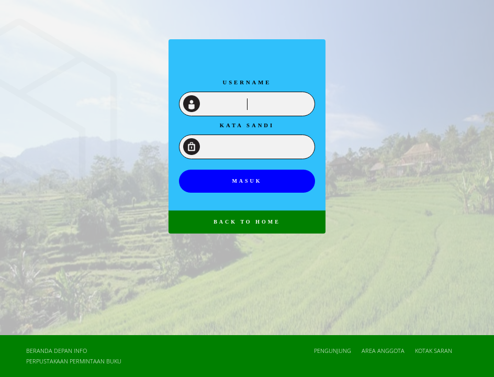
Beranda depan (49, 350)
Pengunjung (332, 350)
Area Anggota (383, 350)
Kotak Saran (433, 350)
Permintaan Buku (95, 361)
